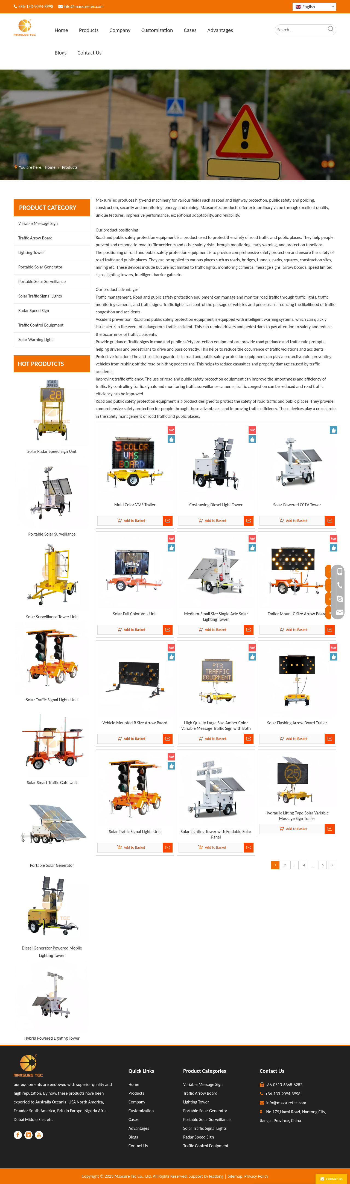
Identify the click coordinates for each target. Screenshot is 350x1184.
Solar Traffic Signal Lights (40, 296)
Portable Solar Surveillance (42, 281)
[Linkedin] (28, 1135)
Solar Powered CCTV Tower (297, 504)
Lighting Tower (31, 252)
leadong (216, 1176)
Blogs (133, 1137)
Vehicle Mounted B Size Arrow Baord (135, 722)
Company (137, 1102)
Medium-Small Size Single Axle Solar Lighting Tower (216, 616)
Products (136, 1093)
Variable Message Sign (38, 223)
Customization (141, 1110)
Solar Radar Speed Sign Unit (52, 451)
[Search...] (300, 30)
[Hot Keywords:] (331, 30)
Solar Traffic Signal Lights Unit (52, 699)
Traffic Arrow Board (35, 238)
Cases (134, 1119)
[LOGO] (28, 1065)
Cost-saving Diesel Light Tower (216, 504)
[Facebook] (18, 1135)
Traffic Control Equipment (40, 325)
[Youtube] (39, 1135)
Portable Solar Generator (40, 267)
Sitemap (235, 1176)
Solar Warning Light (35, 339)
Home (134, 1084)
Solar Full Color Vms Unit (135, 613)
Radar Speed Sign (33, 310)
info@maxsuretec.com (84, 6)
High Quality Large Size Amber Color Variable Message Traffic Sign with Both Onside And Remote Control (216, 725)
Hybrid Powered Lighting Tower (52, 1038)
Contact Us (138, 1145)
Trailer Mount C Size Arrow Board (297, 613)
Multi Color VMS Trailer (135, 504)
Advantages (139, 1128)
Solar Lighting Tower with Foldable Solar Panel (216, 834)
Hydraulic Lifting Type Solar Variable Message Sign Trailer (297, 815)
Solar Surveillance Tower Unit (52, 616)
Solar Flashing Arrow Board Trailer (297, 722)
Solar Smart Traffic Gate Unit (52, 782)
